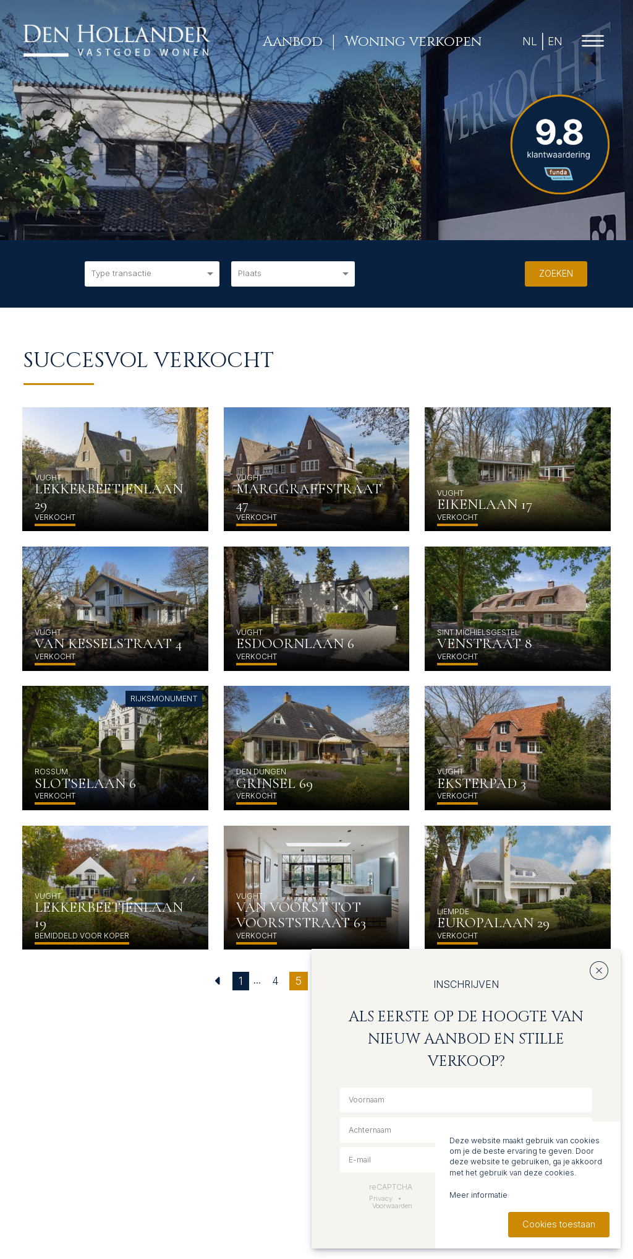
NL (529, 41)
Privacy (381, 1198)
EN (553, 41)
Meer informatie (478, 1195)
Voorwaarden (392, 1205)
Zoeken (556, 273)
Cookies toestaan (558, 1224)
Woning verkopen (412, 41)
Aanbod (292, 41)
